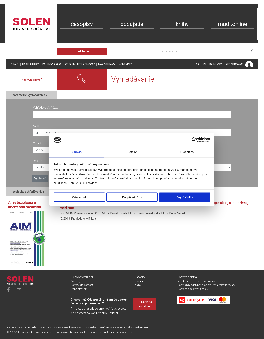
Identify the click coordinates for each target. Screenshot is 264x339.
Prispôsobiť (132, 197)
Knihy (138, 285)
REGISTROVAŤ (234, 64)
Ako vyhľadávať (32, 80)
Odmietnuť (79, 197)
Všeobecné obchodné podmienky (196, 281)
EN (204, 64)
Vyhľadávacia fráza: (45, 107)
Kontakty (125, 64)
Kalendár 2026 (52, 64)
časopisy (82, 24)
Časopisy (140, 277)
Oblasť (37, 143)
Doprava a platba (187, 277)
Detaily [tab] (132, 152)
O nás (15, 64)
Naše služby (30, 64)
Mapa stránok (79, 289)
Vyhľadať (40, 178)
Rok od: (38, 161)
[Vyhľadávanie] (207, 51)
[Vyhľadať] (253, 52)
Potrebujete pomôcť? (80, 64)
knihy (182, 24)
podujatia (131, 24)
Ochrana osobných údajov (192, 289)
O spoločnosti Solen (82, 277)
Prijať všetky (184, 197)
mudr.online (232, 24)
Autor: (36, 125)
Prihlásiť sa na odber (145, 304)
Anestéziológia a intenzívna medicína (24, 204)
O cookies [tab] (187, 152)
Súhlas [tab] (77, 152)
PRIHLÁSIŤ (215, 64)
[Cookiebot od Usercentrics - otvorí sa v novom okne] (194, 140)
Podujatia (140, 281)
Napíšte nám (106, 64)
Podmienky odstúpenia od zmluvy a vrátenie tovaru (206, 285)
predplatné (82, 51)
